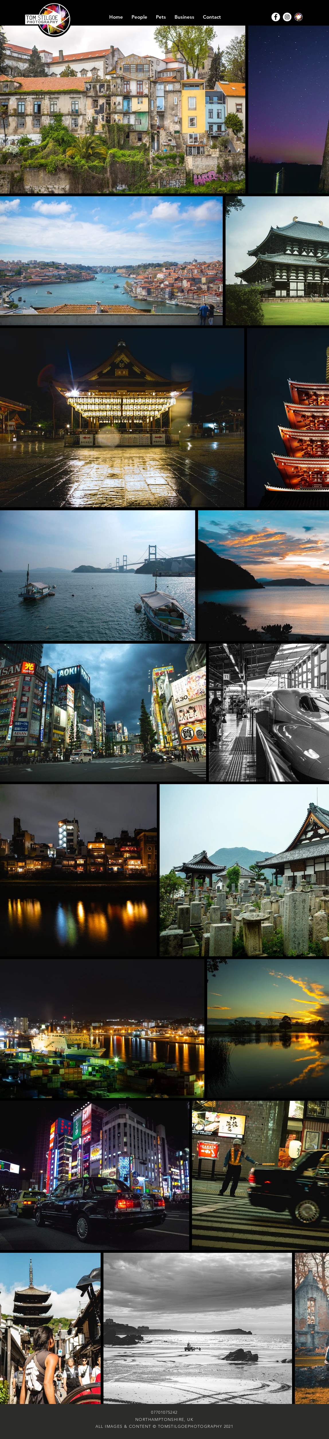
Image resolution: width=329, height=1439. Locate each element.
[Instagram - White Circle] (287, 17)
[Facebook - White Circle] (275, 17)
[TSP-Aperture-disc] (298, 17)
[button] (139, 17)
